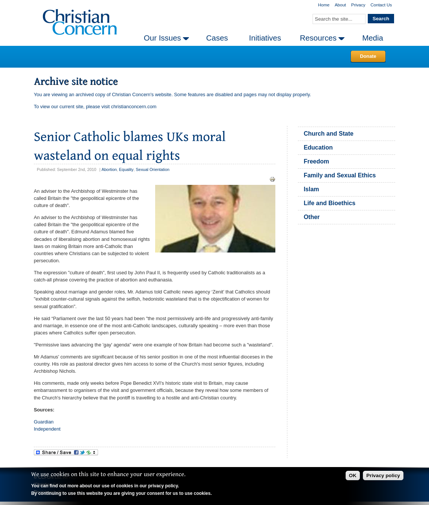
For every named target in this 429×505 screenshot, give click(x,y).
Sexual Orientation (152, 169)
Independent (47, 429)
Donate (368, 56)
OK (352, 475)
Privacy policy (383, 475)
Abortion (109, 169)
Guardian (44, 422)
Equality (126, 169)
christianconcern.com (134, 106)
